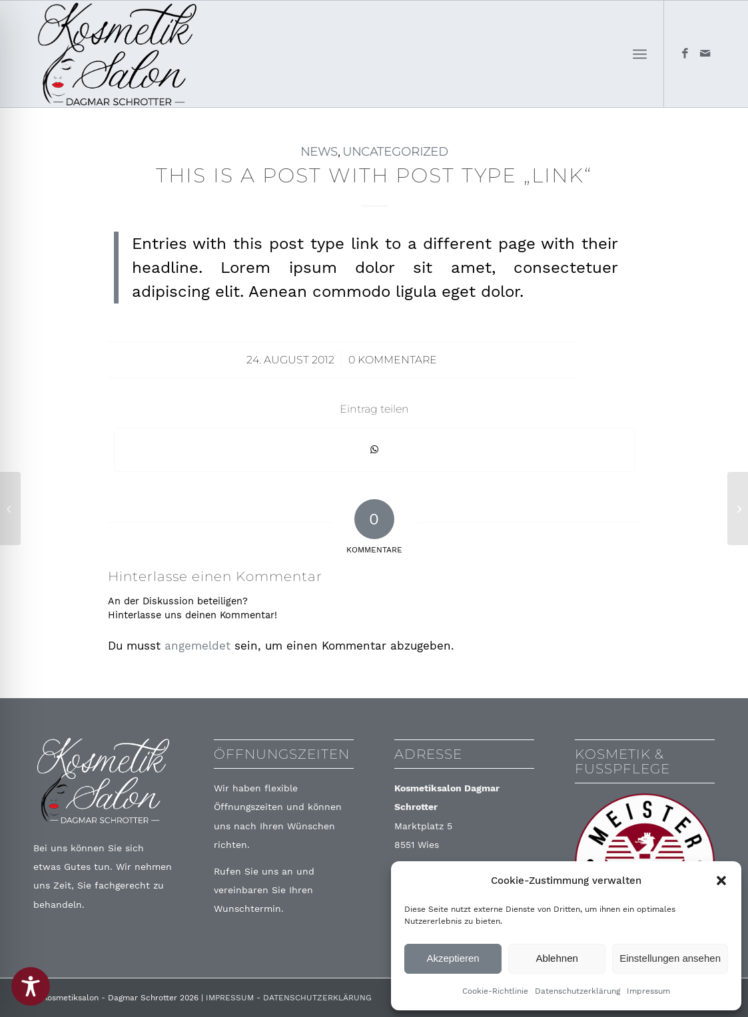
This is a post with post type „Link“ (374, 175)
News (319, 151)
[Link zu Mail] (705, 53)
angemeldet (197, 645)
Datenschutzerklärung (577, 991)
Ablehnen (556, 958)
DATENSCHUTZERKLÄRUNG (317, 997)
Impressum (648, 991)
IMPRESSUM (230, 997)
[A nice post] (10, 508)
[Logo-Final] (117, 54)
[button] (721, 880)
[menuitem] (640, 54)
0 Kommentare (392, 359)
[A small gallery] (737, 508)
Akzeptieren (452, 958)
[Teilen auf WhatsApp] (374, 450)
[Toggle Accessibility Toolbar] (30, 986)
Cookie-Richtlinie (495, 991)
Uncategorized (395, 151)
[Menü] (640, 54)
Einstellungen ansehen (670, 958)
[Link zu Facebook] (685, 53)
